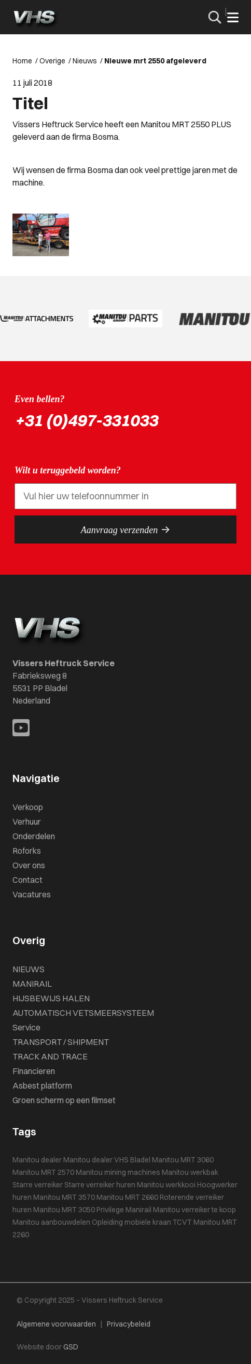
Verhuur (26, 821)
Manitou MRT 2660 (127, 1197)
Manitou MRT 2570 (43, 1172)
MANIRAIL (32, 983)
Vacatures (31, 894)
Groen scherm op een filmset (64, 1100)
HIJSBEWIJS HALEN (51, 998)
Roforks (26, 850)
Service (26, 1027)
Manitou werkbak (190, 1172)
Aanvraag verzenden (125, 529)
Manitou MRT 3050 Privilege (78, 1209)
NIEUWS (28, 969)
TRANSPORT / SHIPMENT (60, 1042)
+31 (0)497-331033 (86, 420)
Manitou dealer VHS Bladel (106, 1159)
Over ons (28, 865)
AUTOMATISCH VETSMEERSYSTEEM (83, 1013)
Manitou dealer (37, 1159)
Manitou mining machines (118, 1172)
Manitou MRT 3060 (183, 1159)
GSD (70, 1347)
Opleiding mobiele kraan (131, 1222)
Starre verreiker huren (99, 1184)
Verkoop (27, 807)
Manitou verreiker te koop (194, 1209)
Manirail (138, 1209)
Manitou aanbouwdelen (51, 1222)
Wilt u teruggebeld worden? (68, 470)
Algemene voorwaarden (56, 1324)
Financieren (33, 1071)
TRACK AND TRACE (50, 1056)
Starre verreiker (37, 1184)
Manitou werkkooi (166, 1184)
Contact (27, 880)
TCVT (182, 1222)
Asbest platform (42, 1085)
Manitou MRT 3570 (64, 1197)
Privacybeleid (128, 1324)
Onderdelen (33, 836)
